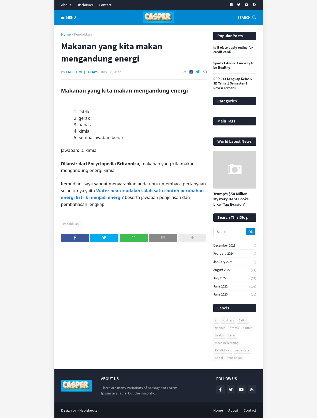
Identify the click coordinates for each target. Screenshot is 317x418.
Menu (71, 17)
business (228, 320)
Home (66, 34)
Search (244, 17)
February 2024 (234, 253)
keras (232, 335)
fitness (234, 328)
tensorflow (235, 358)
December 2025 (234, 245)
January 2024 (234, 261)
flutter (247, 328)
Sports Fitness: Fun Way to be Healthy (233, 65)
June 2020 (234, 294)
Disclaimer (85, 4)
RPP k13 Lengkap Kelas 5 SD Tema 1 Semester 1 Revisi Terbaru (232, 83)
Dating (242, 320)
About (66, 4)
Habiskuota (88, 410)
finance (220, 328)
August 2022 (234, 270)
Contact (105, 4)
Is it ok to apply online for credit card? (233, 49)
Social (219, 358)
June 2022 (234, 286)
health (219, 335)
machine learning (226, 343)
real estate (242, 350)
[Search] (230, 231)
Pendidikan (83, 34)
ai (216, 320)
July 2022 (234, 278)
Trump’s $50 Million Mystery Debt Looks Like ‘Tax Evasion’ (231, 199)
